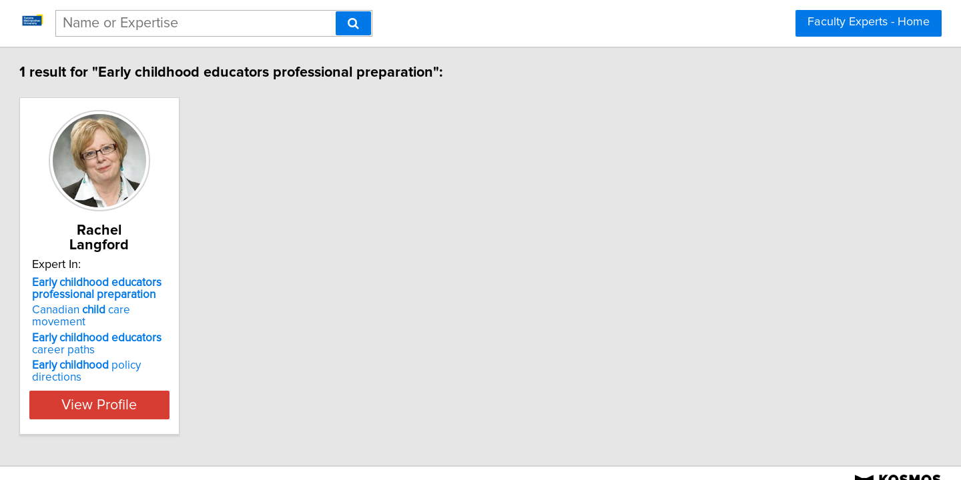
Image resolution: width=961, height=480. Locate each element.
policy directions (173, 339)
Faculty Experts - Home (869, 22)
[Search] (353, 23)
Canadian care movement (170, 295)
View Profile (177, 366)
